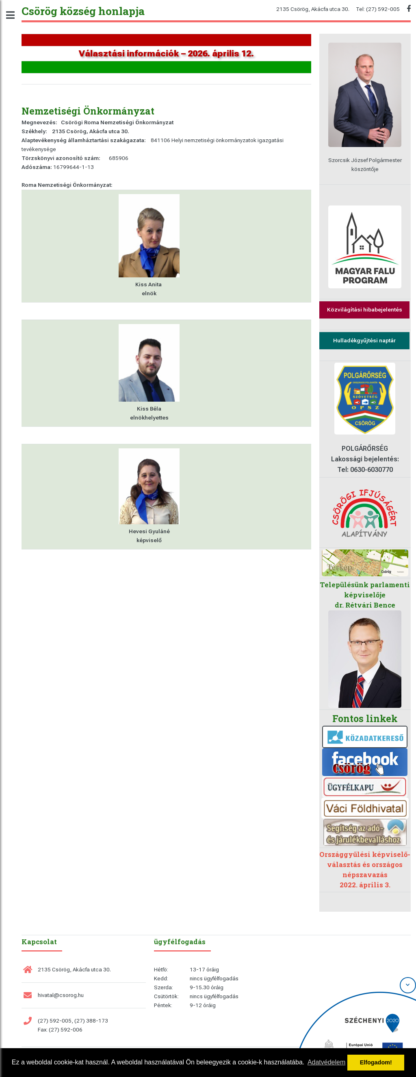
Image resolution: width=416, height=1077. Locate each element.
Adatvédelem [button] (326, 1062)
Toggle (14, 15)
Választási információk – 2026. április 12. (166, 53)
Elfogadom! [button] (376, 1062)
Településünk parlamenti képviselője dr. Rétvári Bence (365, 595)
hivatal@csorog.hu (61, 995)
